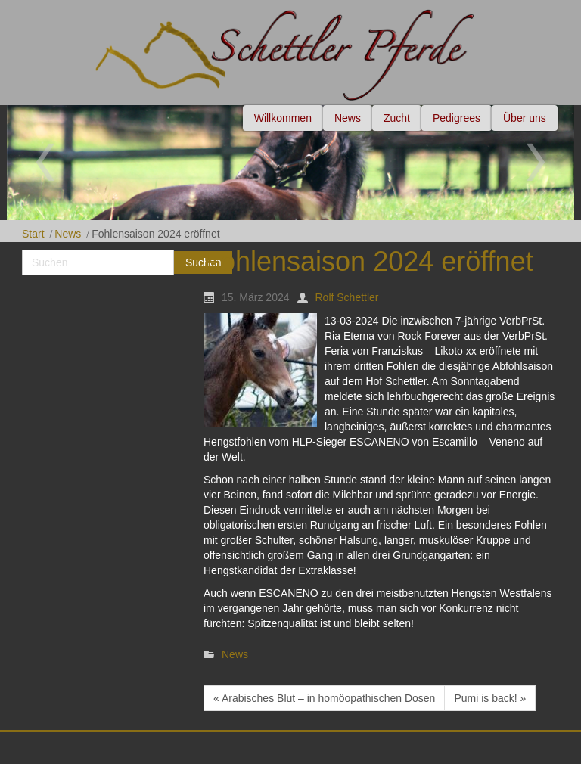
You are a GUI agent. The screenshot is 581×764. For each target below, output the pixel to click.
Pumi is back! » (490, 698)
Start (33, 234)
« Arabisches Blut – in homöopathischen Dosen (324, 698)
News (67, 234)
